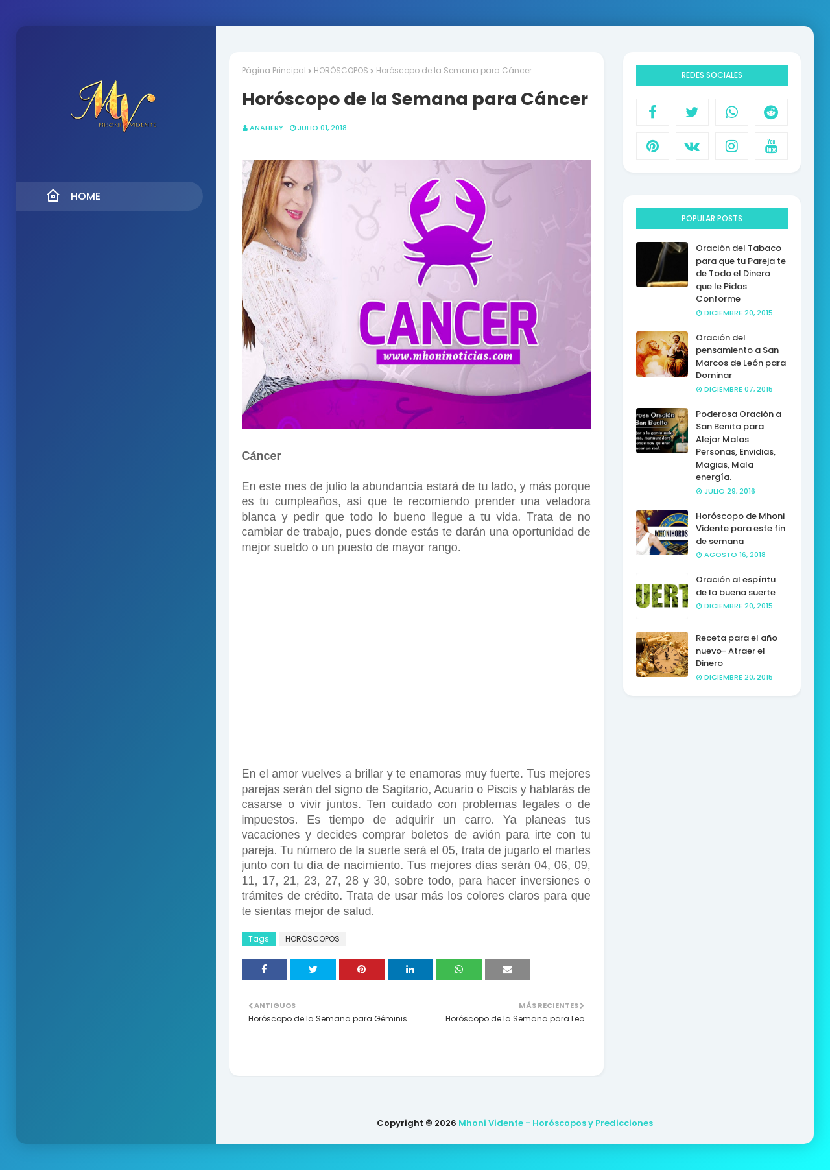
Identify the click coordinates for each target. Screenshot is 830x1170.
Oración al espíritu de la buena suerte (736, 586)
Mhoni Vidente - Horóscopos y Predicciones (555, 1123)
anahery (266, 128)
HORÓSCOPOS (341, 70)
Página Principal (274, 70)
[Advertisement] (416, 661)
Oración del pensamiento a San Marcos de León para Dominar (741, 356)
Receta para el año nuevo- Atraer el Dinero (736, 650)
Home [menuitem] (73, 196)
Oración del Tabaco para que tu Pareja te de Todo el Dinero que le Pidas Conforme (741, 273)
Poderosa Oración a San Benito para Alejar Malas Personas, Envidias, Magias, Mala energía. (738, 446)
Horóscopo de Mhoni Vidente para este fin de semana (740, 528)
